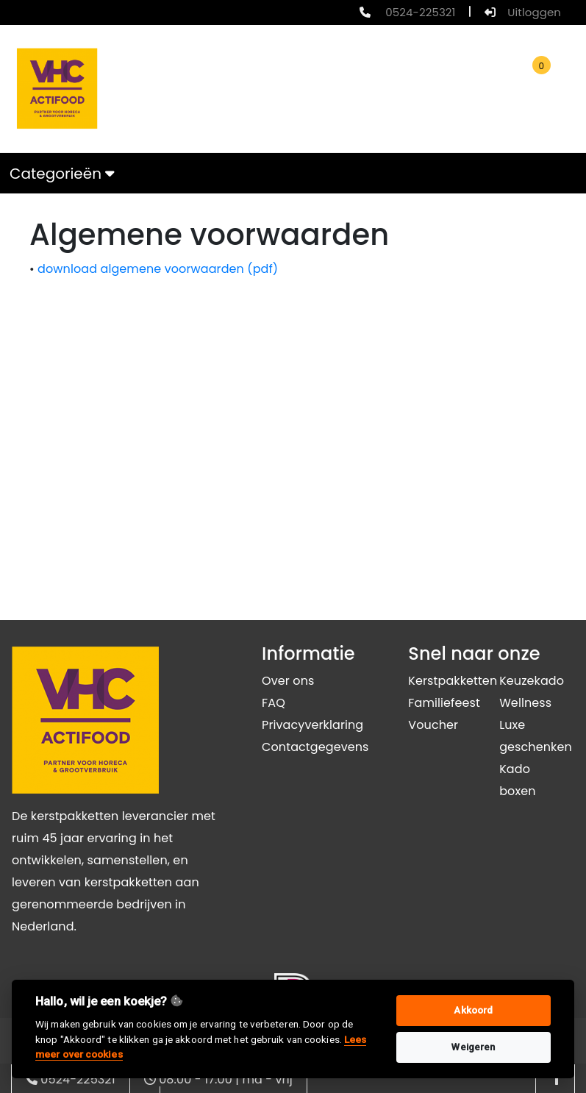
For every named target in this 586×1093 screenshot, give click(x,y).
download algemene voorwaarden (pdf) (157, 268)
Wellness (525, 702)
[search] (340, 89)
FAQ (273, 702)
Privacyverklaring (312, 724)
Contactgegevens (315, 746)
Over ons (288, 680)
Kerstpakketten (452, 680)
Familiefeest (444, 702)
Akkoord (473, 1010)
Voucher (433, 724)
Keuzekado (531, 680)
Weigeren (473, 1047)
